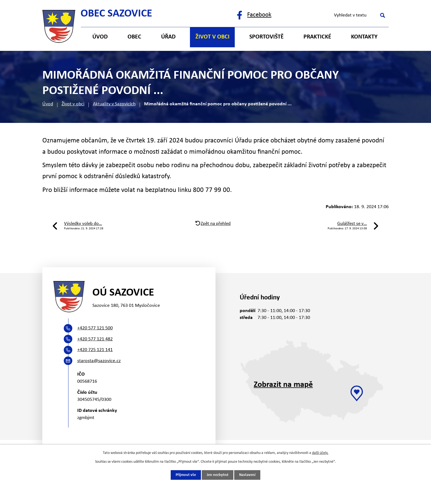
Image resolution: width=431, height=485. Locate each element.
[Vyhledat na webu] (359, 15)
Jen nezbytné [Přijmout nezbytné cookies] (217, 475)
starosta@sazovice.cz (99, 360)
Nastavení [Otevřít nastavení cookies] (247, 475)
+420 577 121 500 (95, 328)
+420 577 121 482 (95, 339)
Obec (134, 37)
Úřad (168, 37)
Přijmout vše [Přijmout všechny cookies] (186, 475)
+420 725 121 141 (95, 349)
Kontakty (364, 37)
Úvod (47, 104)
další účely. (320, 453)
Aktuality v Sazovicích (114, 104)
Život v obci (73, 104)
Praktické (317, 37)
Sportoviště (266, 37)
